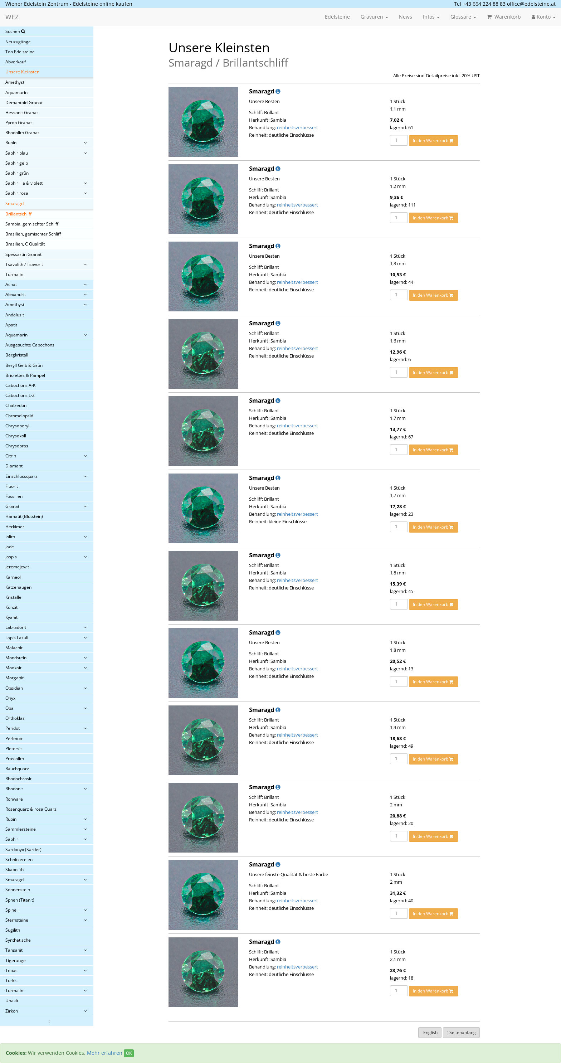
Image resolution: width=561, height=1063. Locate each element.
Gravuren (374, 16)
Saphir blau (16, 153)
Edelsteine (337, 16)
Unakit (11, 1001)
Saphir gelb (16, 163)
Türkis (11, 980)
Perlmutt (14, 739)
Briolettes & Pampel (25, 375)
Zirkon (11, 1011)
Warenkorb (504, 16)
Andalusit (14, 315)
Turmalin (14, 274)
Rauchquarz (17, 769)
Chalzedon (15, 405)
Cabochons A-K (20, 385)
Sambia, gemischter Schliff (31, 224)
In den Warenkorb (433, 140)
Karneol (13, 577)
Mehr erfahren (104, 1052)
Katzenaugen (18, 587)
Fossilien (14, 496)
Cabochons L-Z (20, 395)
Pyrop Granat (18, 123)
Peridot (12, 728)
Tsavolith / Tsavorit (24, 264)
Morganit (14, 678)
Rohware (14, 799)
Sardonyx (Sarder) (23, 849)
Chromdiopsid (19, 416)
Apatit (11, 325)
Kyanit (11, 617)
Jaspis (11, 557)
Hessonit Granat (21, 113)
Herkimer (14, 527)
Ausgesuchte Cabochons (29, 345)
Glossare (463, 16)
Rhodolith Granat (22, 133)
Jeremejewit (17, 567)
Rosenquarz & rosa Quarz (31, 809)
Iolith (10, 537)
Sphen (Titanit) (19, 900)
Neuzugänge (18, 42)
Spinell (12, 910)
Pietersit (13, 749)
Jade (9, 547)
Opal (10, 708)
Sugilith (12, 930)
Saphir (11, 839)
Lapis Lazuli (16, 638)
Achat (11, 284)
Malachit (14, 648)
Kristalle (13, 597)
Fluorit (11, 486)
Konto (544, 16)
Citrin (10, 456)
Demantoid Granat (24, 102)
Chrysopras (16, 446)
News (405, 16)
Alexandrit (15, 294)
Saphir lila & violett (24, 183)
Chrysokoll (15, 436)
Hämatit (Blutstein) (24, 516)
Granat (12, 506)
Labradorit (15, 627)
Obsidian (14, 688)
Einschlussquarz (21, 476)
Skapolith (14, 870)
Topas (11, 970)
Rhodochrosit (18, 779)
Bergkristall (16, 355)
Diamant (14, 466)
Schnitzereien (19, 859)
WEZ (12, 17)
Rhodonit (14, 789)
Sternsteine (16, 920)
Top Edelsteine (20, 52)
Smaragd (14, 203)
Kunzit (11, 607)
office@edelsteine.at (531, 3)
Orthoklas (15, 718)
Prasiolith (14, 759)
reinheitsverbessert (297, 127)
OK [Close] (129, 1053)
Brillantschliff (18, 214)
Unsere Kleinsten (22, 72)
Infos (431, 16)
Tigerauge (15, 960)
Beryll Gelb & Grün (24, 365)
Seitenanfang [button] (461, 1032)
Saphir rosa (16, 193)
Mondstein (15, 658)
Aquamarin (16, 92)
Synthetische (18, 940)
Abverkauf (15, 62)
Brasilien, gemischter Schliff (33, 234)
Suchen (15, 31)
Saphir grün (17, 173)
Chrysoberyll (17, 426)
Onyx (10, 698)
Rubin (10, 143)
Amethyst (14, 82)
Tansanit (14, 950)
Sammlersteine (20, 829)
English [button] (430, 1032)
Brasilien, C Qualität (25, 244)
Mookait (13, 668)
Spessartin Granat (23, 254)
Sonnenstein (17, 890)
